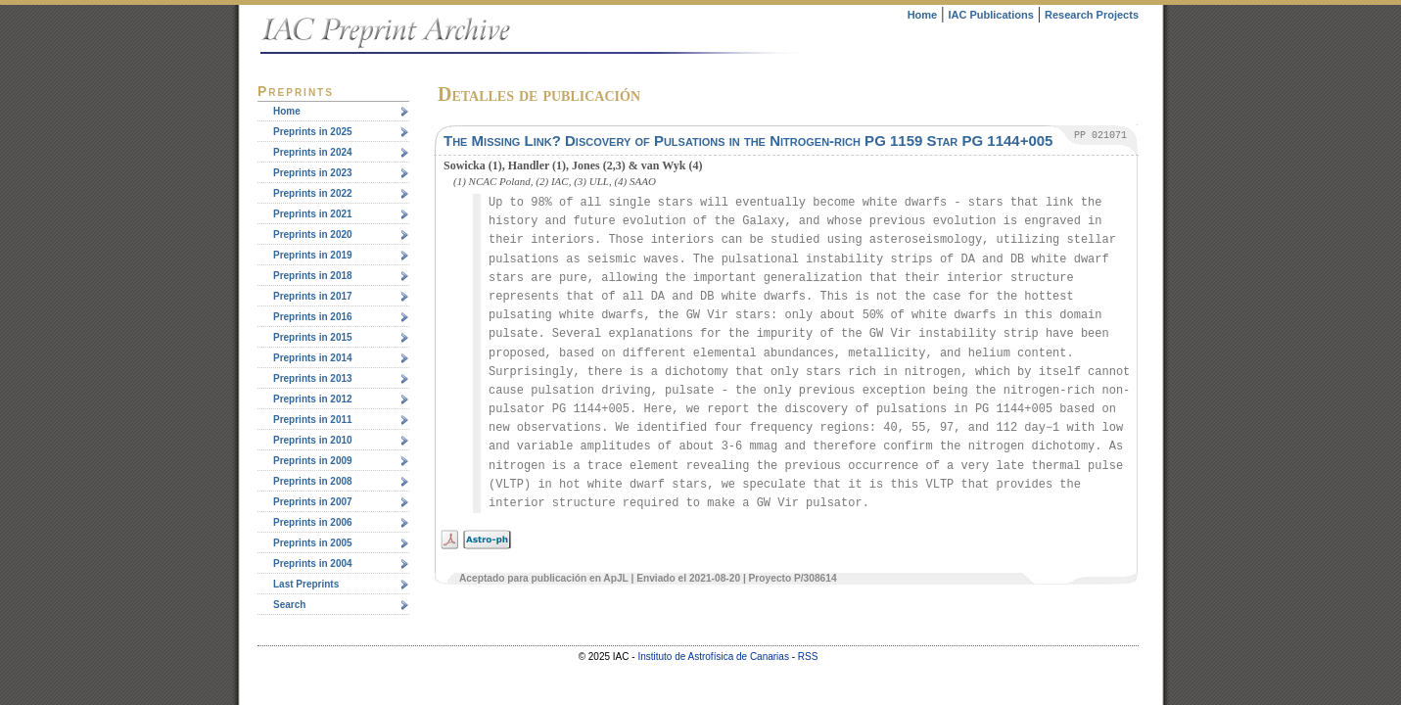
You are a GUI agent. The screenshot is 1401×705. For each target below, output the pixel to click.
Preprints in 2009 (312, 460)
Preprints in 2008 (312, 481)
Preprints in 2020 (312, 234)
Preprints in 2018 (312, 275)
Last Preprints (306, 584)
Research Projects (1092, 15)
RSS (808, 656)
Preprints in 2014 (312, 357)
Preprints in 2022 (312, 193)
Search (289, 604)
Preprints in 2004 (312, 563)
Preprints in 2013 (312, 378)
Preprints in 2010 (312, 440)
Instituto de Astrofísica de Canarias (713, 656)
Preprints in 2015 (312, 337)
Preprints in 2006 (312, 522)
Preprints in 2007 (312, 501)
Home (923, 15)
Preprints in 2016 (312, 316)
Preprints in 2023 (312, 172)
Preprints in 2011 (312, 419)
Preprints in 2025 (312, 131)
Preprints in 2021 (312, 214)
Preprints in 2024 (312, 152)
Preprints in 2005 (312, 543)
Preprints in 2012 (312, 399)
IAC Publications (990, 15)
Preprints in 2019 (312, 255)
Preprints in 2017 (312, 296)
